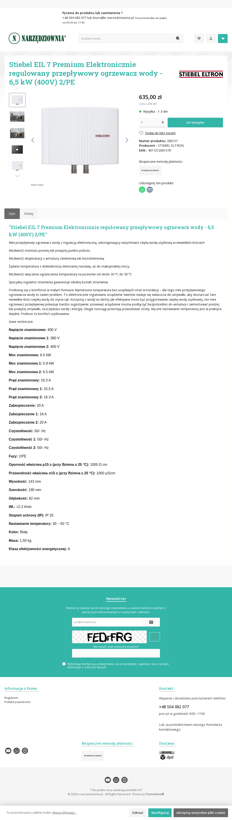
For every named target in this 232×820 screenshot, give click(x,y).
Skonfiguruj (160, 813)
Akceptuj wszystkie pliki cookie (200, 813)
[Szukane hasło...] (126, 38)
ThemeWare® (154, 794)
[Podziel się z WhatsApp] (142, 189)
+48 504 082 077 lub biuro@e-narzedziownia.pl (98, 18)
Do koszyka (195, 122)
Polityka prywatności (17, 702)
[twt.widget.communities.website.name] (25, 751)
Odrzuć (137, 813)
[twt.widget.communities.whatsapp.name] (16, 751)
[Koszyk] (223, 38)
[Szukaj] (178, 38)
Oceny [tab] (28, 213)
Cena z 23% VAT (148, 103)
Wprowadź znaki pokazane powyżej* (116, 646)
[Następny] (126, 140)
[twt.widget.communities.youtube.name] (8, 751)
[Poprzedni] (33, 140)
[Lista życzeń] (199, 38)
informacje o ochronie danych (86, 667)
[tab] (12, 213)
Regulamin (11, 698)
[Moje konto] (211, 38)
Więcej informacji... (64, 813)
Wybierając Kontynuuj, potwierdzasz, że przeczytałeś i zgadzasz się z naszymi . (118, 665)
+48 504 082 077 (174, 706)
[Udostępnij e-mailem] (150, 189)
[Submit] (151, 622)
